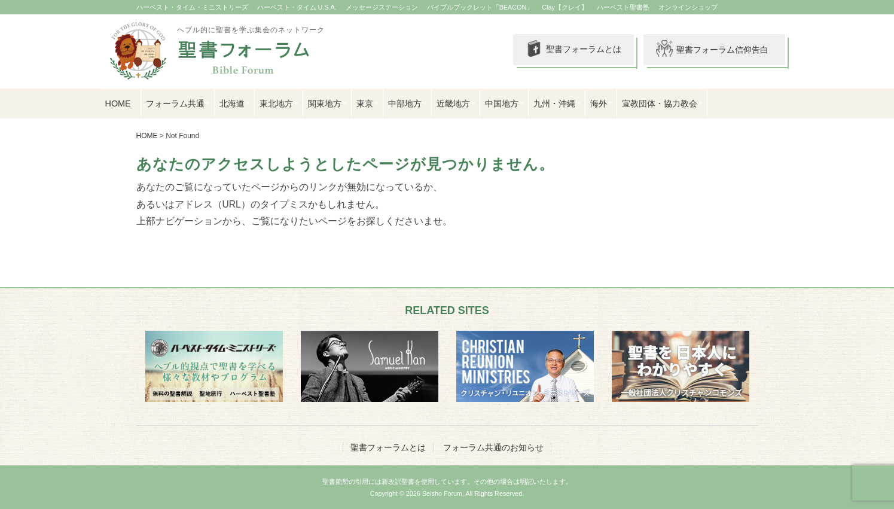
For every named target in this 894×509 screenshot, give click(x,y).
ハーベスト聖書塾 (623, 7)
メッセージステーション (382, 7)
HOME (118, 103)
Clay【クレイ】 (565, 7)
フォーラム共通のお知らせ (493, 447)
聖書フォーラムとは (573, 49)
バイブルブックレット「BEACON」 (480, 7)
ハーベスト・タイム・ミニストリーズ (192, 7)
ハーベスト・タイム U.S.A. (297, 7)
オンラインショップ (688, 7)
